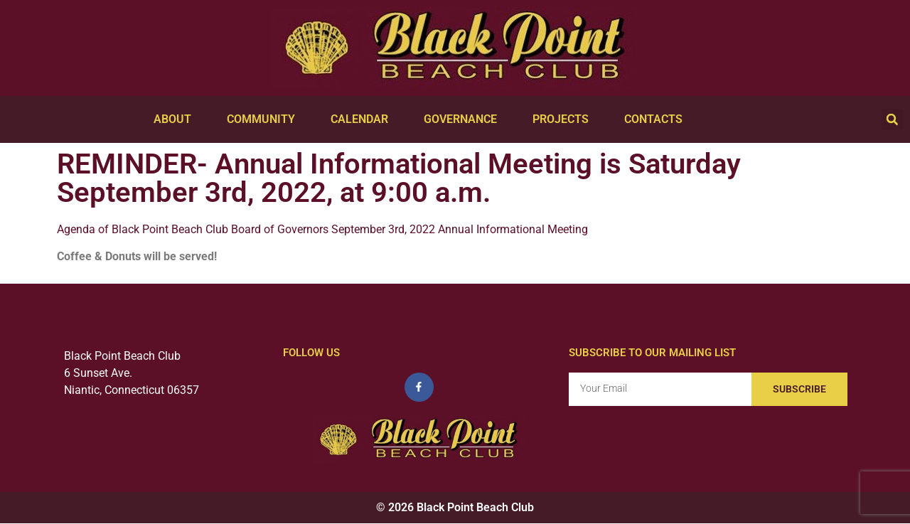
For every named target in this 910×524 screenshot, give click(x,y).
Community (264, 119)
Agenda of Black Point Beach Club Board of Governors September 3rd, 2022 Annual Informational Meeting (322, 229)
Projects (564, 119)
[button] (892, 119)
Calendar (363, 119)
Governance (464, 119)
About (176, 119)
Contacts (657, 119)
